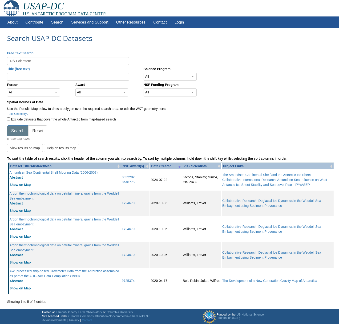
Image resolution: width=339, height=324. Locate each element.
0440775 (128, 182)
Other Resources (130, 22)
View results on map (25, 148)
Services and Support (89, 22)
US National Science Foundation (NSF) (240, 316)
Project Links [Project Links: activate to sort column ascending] (233, 166)
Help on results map (61, 148)
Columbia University (120, 312)
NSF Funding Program (161, 85)
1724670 (128, 203)
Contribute (34, 22)
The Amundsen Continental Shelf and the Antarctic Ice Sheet (266, 175)
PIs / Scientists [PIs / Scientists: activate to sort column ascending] (195, 166)
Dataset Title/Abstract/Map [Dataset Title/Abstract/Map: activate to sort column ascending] (31, 166)
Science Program (157, 69)
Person (12, 85)
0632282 (128, 177)
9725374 (128, 281)
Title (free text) (18, 69)
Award (80, 85)
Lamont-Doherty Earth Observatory (79, 312)
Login (179, 22)
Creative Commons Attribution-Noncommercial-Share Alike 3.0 (109, 316)
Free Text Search (20, 53)
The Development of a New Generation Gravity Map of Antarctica (269, 281)
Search (57, 22)
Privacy (74, 320)
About (13, 22)
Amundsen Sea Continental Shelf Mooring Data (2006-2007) (53, 172)
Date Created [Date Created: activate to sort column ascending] (161, 166)
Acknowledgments (54, 320)
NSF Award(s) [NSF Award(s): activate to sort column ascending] (133, 166)
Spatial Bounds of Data (25, 102)
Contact (160, 22)
